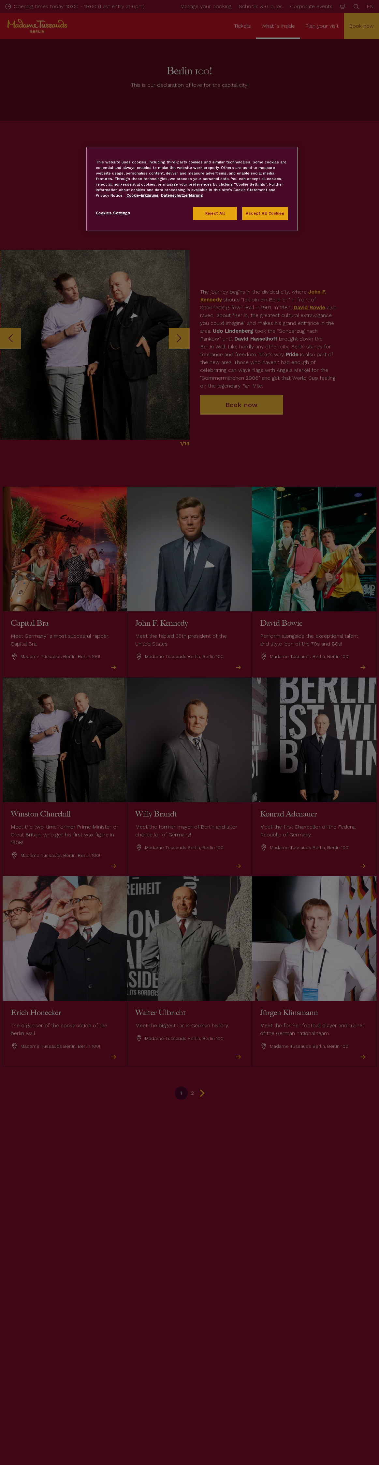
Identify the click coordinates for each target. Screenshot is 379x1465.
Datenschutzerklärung (182, 195)
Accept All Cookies (265, 213)
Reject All (215, 213)
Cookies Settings (113, 213)
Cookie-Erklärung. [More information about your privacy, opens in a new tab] (142, 195)
